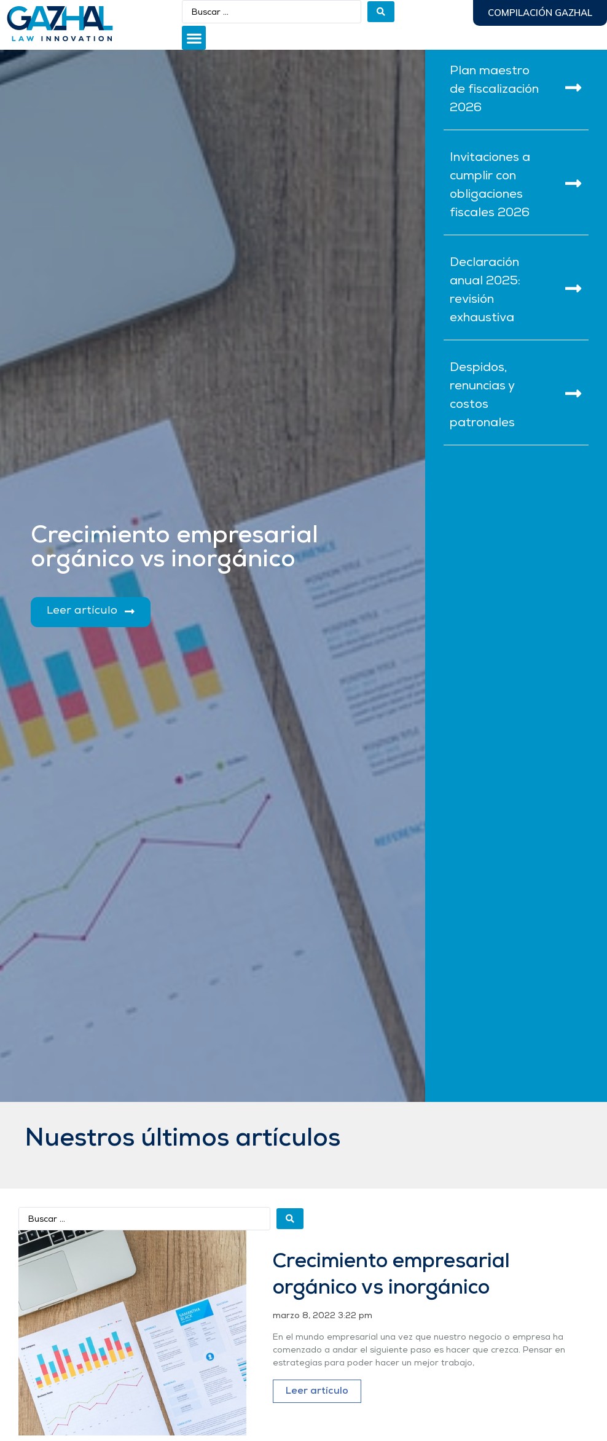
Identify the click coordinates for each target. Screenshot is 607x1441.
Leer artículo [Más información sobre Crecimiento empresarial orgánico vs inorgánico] (317, 1391)
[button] (194, 38)
